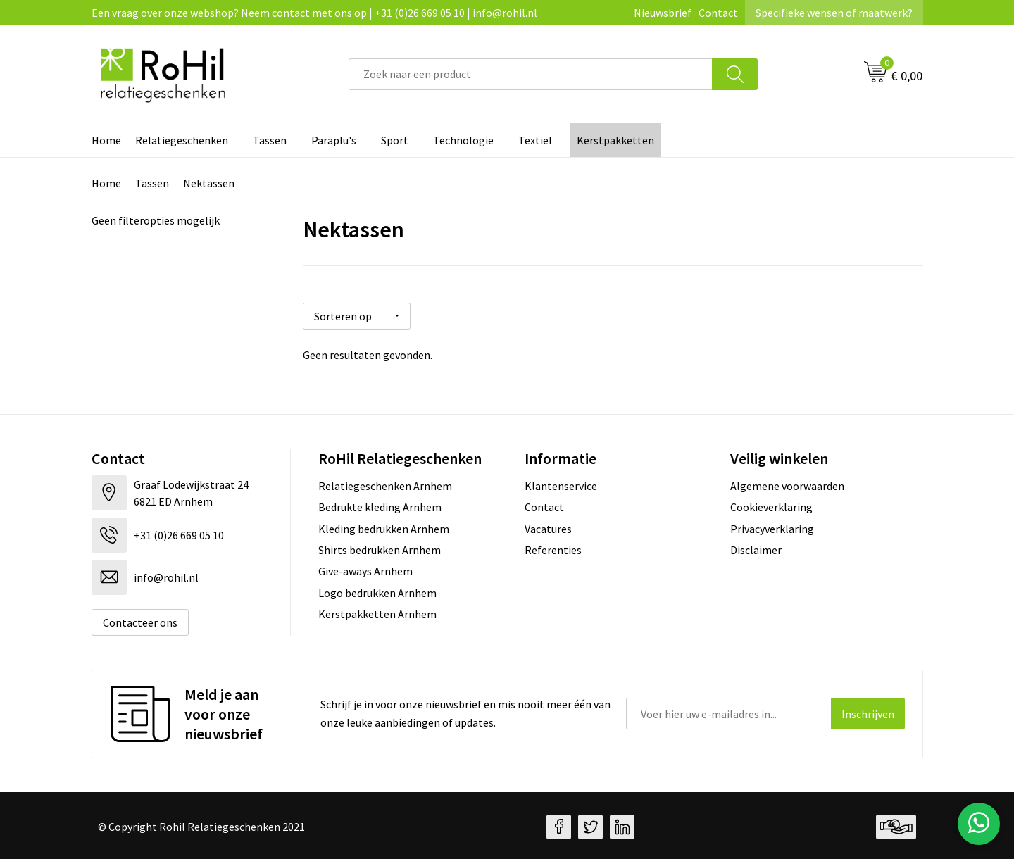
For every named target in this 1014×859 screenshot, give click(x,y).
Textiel (535, 140)
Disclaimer (756, 547)
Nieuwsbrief (662, 13)
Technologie (463, 140)
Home (106, 140)
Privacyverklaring (772, 526)
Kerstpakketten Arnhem (377, 611)
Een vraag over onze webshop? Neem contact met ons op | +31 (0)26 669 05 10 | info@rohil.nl (314, 13)
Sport (394, 140)
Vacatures (548, 526)
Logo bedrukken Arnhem (377, 590)
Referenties (553, 547)
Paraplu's (333, 140)
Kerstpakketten (615, 140)
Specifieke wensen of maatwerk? (834, 13)
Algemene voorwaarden (787, 483)
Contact (718, 13)
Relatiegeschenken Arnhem (385, 483)
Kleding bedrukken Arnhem (383, 526)
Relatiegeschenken (181, 140)
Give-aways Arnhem (365, 569)
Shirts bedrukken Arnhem (379, 547)
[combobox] (531, 74)
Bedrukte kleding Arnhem (380, 504)
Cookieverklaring (771, 504)
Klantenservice (561, 483)
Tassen (270, 140)
